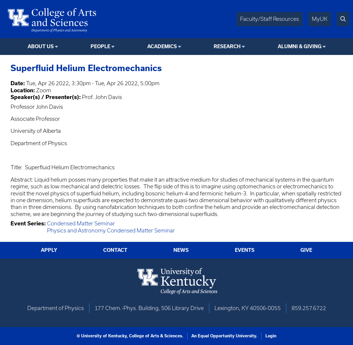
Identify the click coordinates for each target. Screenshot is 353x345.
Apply (49, 250)
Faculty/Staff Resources (269, 19)
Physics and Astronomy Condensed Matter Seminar (111, 230)
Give (306, 250)
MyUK (319, 19)
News (181, 250)
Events (245, 250)
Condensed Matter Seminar (81, 223)
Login (270, 336)
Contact (115, 250)
